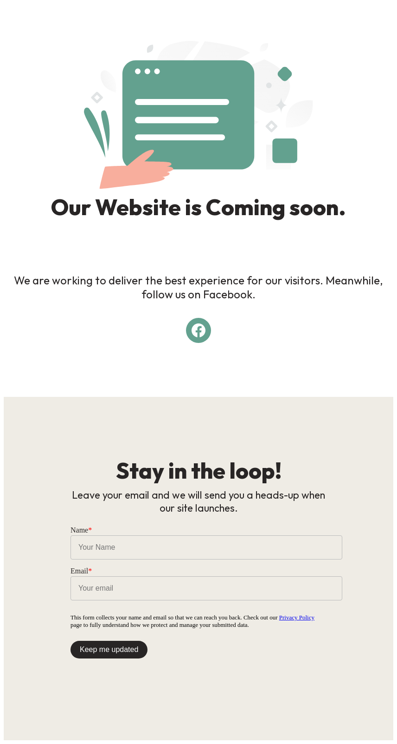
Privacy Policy (296, 617)
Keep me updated (109, 649)
